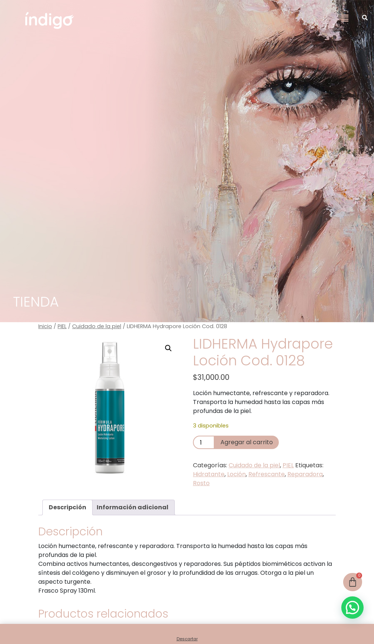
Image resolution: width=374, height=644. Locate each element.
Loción (236, 474)
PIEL (62, 326)
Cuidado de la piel (96, 326)
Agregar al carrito (246, 442)
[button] (344, 18)
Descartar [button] (187, 639)
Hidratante (209, 474)
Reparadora (305, 474)
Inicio (45, 326)
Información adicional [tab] (132, 507)
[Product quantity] (204, 442)
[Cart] (352, 582)
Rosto (201, 483)
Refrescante (266, 474)
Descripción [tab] (67, 507)
